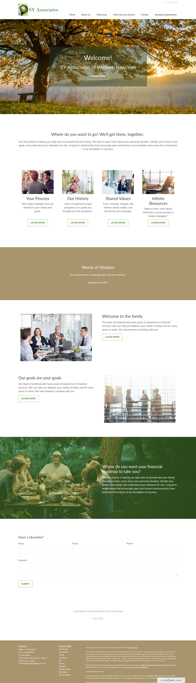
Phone (129, 543)
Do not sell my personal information (136, 667)
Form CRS (98, 618)
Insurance (63, 658)
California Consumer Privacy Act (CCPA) (154, 665)
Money (62, 663)
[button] (72, 14)
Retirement (63, 649)
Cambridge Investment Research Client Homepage (98, 611)
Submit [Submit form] (25, 584)
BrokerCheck (133, 647)
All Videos (63, 672)
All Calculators (65, 675)
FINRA (150, 676)
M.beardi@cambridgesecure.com (32, 663)
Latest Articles (65, 669)
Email (75, 543)
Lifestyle (62, 666)
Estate (61, 655)
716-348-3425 (170, 2)
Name (21, 543)
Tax (60, 661)
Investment (63, 652)
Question (22, 560)
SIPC (156, 676)
